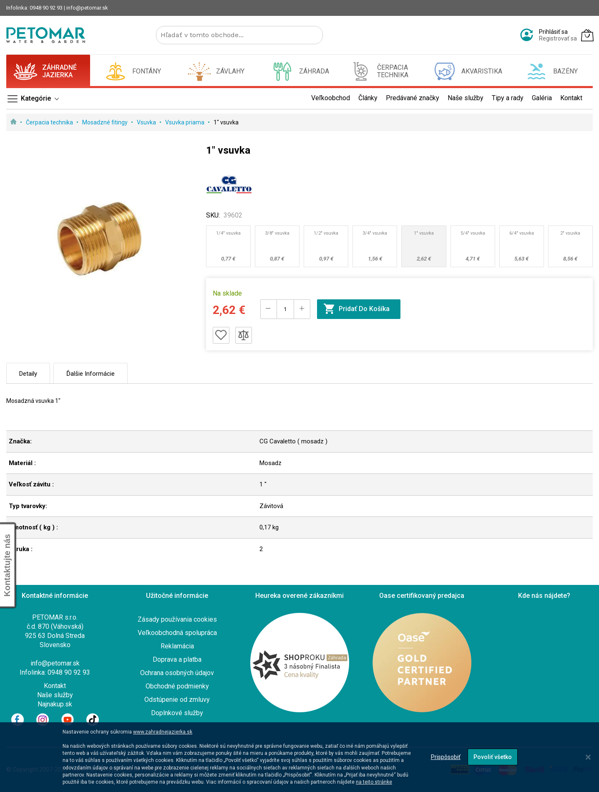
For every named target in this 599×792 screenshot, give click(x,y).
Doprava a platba (177, 659)
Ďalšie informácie (90, 373)
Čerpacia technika (50, 122)
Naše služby (55, 695)
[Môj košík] (587, 35)
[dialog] (299, 757)
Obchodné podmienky (177, 686)
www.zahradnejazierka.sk (162, 732)
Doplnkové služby (177, 713)
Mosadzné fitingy (105, 122)
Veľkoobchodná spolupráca (177, 633)
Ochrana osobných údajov (177, 673)
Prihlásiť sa (553, 31)
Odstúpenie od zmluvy (177, 699)
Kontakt (55, 686)
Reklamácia (177, 646)
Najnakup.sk (55, 704)
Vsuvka (147, 122)
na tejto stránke (374, 782)
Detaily (28, 373)
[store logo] (45, 35)
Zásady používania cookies (177, 619)
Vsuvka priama (185, 122)
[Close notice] (588, 757)
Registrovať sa (558, 38)
